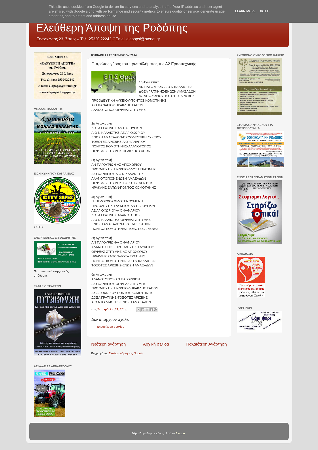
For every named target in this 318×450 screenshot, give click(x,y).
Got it (265, 11)
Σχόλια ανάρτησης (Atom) (126, 353)
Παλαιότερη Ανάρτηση (206, 344)
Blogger (181, 433)
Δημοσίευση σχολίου (110, 326)
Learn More (245, 11)
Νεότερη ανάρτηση (108, 344)
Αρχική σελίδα (156, 344)
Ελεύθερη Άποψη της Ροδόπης (111, 28)
